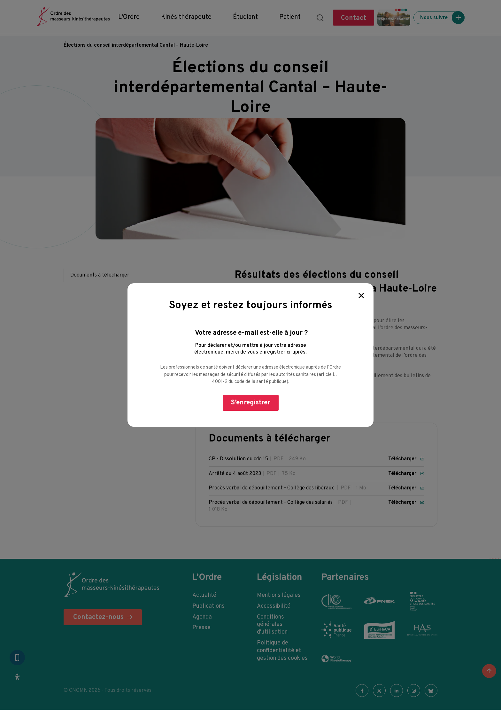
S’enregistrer (250, 402)
